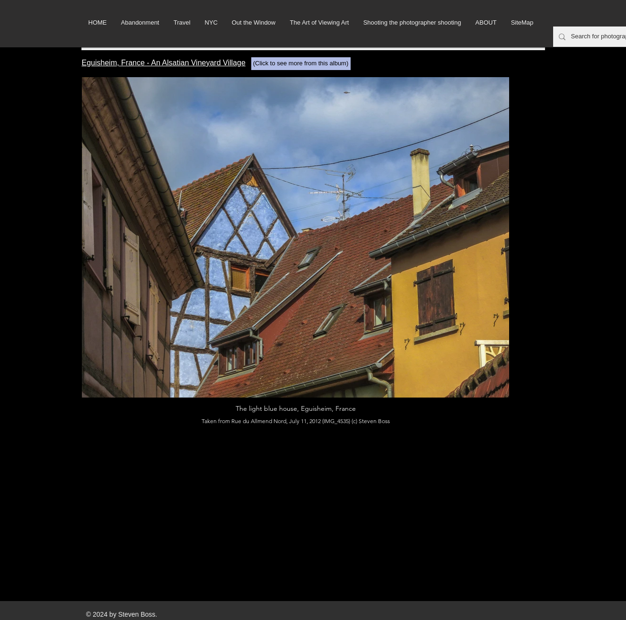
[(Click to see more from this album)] (301, 63)
